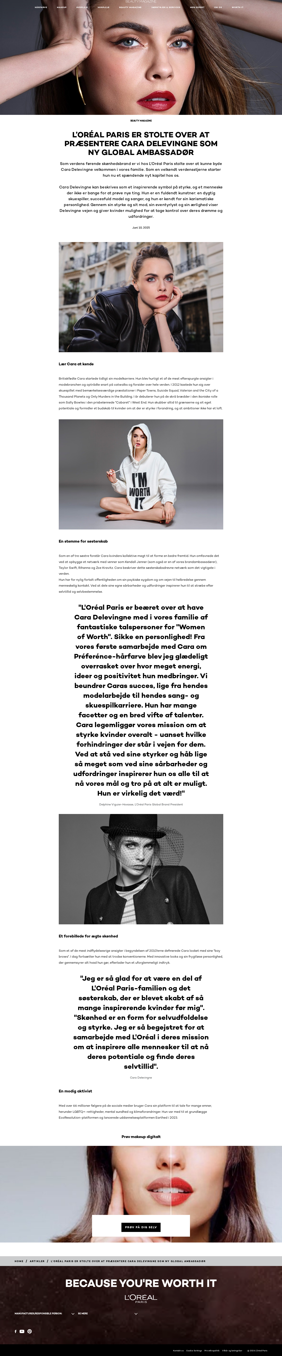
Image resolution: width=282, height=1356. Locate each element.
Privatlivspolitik (212, 1350)
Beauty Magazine (130, 7)
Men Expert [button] (197, 7)
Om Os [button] (218, 7)
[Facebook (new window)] (15, 1331)
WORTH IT (237, 7)
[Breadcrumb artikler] (37, 1261)
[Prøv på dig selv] (141, 1227)
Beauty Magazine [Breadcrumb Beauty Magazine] (141, 120)
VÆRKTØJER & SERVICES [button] (165, 7)
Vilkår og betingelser (232, 1350)
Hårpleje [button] (103, 7)
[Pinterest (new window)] (29, 1331)
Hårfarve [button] (41, 7)
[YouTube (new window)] (22, 1331)
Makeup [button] (62, 7)
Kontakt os (178, 1350)
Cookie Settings (194, 1350)
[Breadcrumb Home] (19, 1261)
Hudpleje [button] (82, 7)
